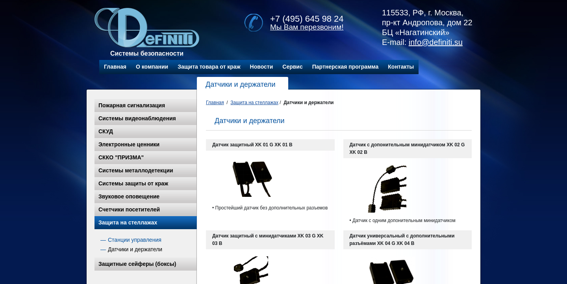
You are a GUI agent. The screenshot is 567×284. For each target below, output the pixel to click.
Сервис (292, 67)
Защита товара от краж (209, 67)
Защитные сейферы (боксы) (137, 264)
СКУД (105, 131)
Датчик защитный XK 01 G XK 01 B (252, 145)
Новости (261, 67)
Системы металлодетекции (135, 170)
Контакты (401, 67)
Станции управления (134, 240)
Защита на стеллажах (127, 222)
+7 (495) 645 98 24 (307, 19)
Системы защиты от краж (133, 183)
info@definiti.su (436, 42)
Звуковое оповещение (128, 196)
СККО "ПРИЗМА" (121, 157)
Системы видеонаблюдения (137, 118)
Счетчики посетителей (129, 209)
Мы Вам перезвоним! (307, 27)
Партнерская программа (345, 67)
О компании (152, 67)
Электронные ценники (128, 144)
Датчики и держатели (135, 249)
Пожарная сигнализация (131, 105)
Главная (115, 67)
